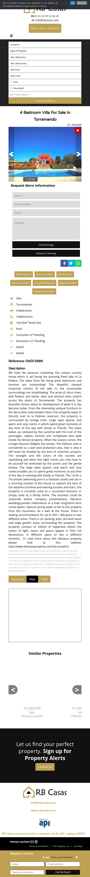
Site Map (78, 846)
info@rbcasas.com (45, 20)
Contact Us (45, 767)
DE (43, 15)
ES (36, 15)
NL (39, 15)
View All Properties (45, 100)
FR (46, 15)
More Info (82, 3)
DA (53, 15)
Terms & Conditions (38, 846)
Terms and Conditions (61, 857)
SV (50, 15)
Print (44, 579)
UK (57, 15)
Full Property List (61, 846)
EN (32, 15)
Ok (72, 3)
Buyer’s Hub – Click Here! (45, 28)
